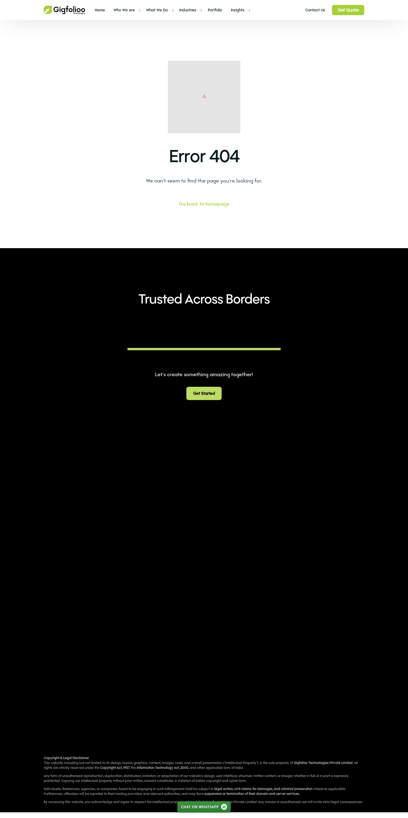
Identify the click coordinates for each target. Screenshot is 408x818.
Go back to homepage (204, 203)
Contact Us (315, 9)
